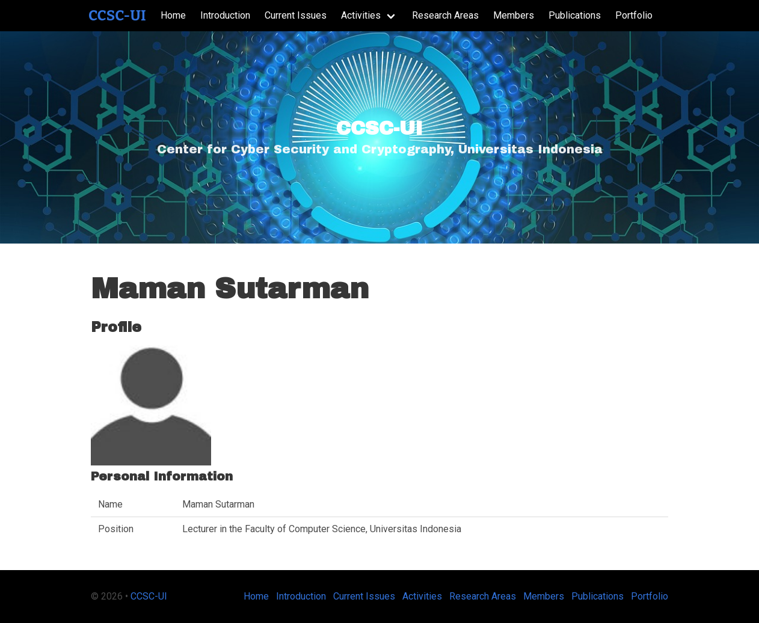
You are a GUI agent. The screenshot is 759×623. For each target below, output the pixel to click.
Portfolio (634, 15)
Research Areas (445, 15)
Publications (575, 15)
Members (513, 15)
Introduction (225, 15)
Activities (361, 15)
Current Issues (296, 15)
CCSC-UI (117, 15)
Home (173, 15)
